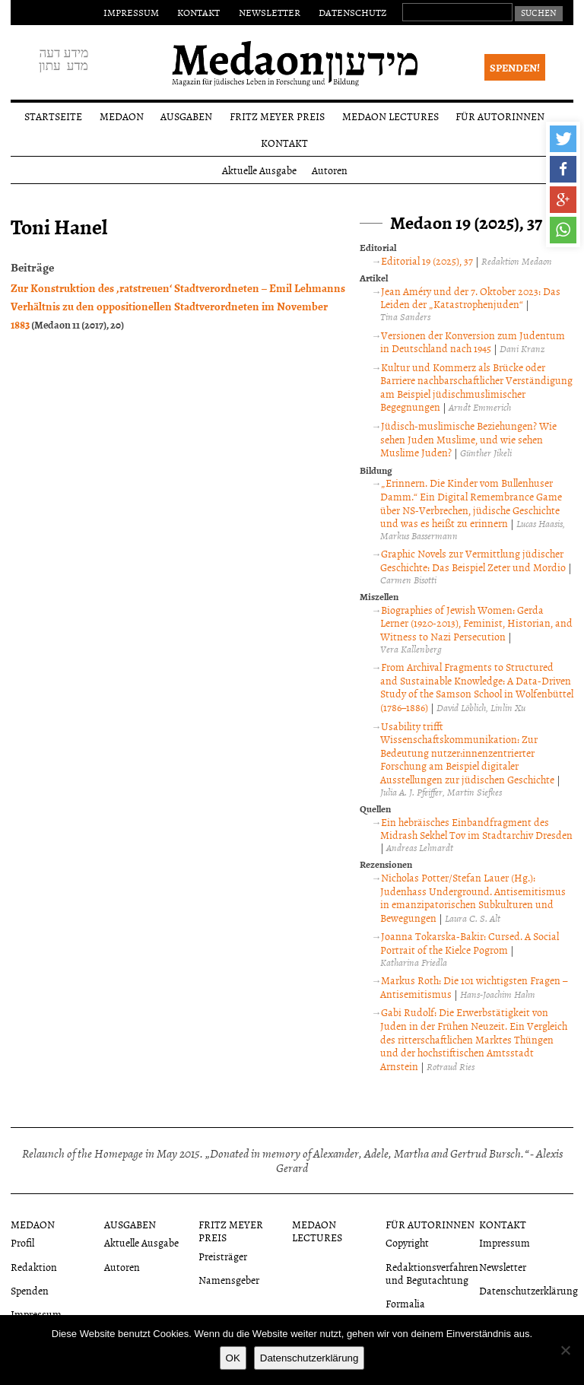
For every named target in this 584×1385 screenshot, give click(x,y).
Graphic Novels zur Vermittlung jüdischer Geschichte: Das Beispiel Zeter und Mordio (473, 560)
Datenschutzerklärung (528, 1290)
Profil (22, 1242)
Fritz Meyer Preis (277, 116)
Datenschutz (352, 12)
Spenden (30, 1290)
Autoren (330, 170)
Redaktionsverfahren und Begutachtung (432, 1273)
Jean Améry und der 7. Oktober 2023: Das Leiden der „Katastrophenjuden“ (470, 298)
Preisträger (222, 1256)
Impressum (131, 12)
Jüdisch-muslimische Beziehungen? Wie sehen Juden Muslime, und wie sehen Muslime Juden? (468, 439)
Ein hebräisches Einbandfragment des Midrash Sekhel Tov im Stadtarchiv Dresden (476, 828)
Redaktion (34, 1267)
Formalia (405, 1303)
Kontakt (198, 12)
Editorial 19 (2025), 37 (427, 260)
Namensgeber (228, 1280)
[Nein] (565, 1350)
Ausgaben (186, 116)
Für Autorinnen (499, 116)
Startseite (53, 116)
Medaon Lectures (390, 116)
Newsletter (269, 12)
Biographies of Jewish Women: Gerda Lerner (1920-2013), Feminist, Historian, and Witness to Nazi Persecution (476, 623)
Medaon (122, 116)
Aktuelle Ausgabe (259, 170)
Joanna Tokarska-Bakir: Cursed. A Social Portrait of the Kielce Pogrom (469, 943)
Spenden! (515, 67)
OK (233, 1358)
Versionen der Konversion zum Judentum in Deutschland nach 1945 (472, 342)
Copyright (407, 1242)
